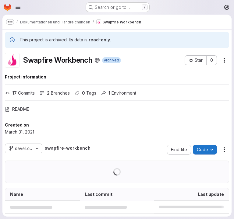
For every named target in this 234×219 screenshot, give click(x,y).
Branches (55, 93)
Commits (20, 93)
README (17, 109)
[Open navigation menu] (18, 7)
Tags (85, 93)
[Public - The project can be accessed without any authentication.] (97, 60)
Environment (118, 93)
